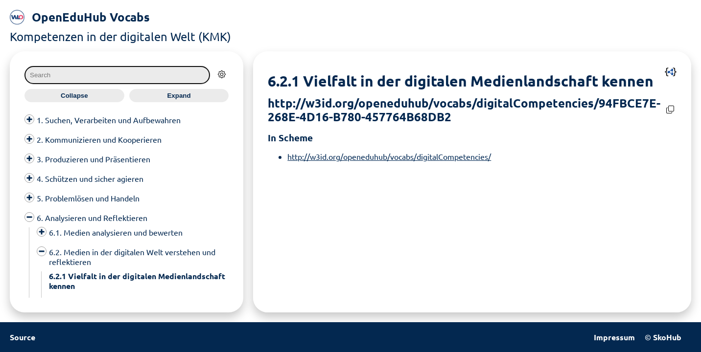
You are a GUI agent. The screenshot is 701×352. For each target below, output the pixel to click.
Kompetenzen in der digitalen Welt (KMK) (120, 36)
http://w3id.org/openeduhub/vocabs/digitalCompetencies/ (389, 156)
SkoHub (667, 337)
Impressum (614, 337)
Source (22, 337)
